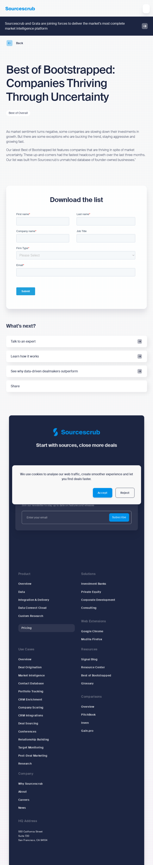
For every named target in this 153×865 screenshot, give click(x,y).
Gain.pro (87, 731)
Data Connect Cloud (32, 608)
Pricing (26, 628)
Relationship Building (33, 739)
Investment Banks (93, 584)
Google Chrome (92, 631)
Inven (85, 723)
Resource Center (93, 667)
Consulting (89, 608)
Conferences (27, 731)
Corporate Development (98, 600)
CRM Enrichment (30, 699)
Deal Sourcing (28, 723)
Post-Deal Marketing (32, 755)
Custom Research (30, 616)
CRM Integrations (30, 715)
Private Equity (91, 592)
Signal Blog (89, 659)
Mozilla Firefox (91, 639)
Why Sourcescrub (30, 783)
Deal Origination (30, 667)
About (22, 792)
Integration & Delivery (33, 600)
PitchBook (88, 714)
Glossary (87, 683)
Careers (23, 800)
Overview (24, 584)
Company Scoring (30, 707)
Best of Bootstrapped (96, 675)
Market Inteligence (31, 675)
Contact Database (31, 683)
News (22, 807)
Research (25, 763)
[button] (146, 8)
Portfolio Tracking (30, 691)
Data (21, 592)
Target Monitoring (30, 747)
